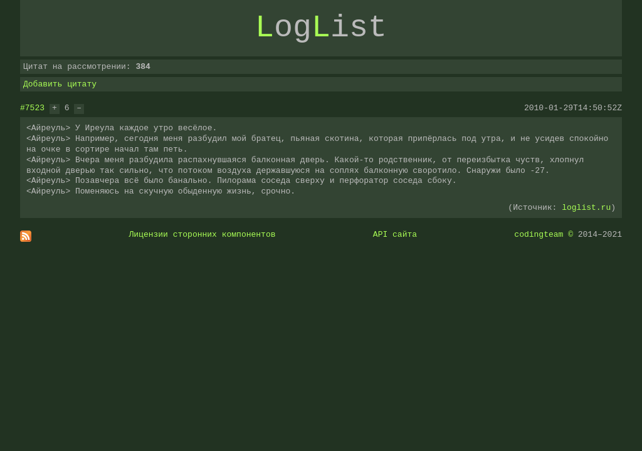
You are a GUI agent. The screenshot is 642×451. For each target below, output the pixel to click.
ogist (321, 28)
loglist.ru (586, 207)
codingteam (538, 234)
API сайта (395, 234)
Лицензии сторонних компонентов (202, 234)
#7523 (32, 107)
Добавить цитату (60, 84)
